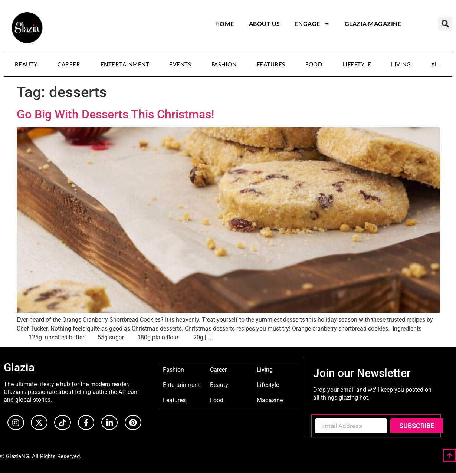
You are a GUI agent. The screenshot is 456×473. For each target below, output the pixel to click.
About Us (264, 23)
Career (69, 64)
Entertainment (125, 64)
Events (180, 64)
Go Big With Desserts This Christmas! (115, 114)
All (436, 64)
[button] (445, 24)
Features (271, 64)
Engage (312, 23)
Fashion (224, 64)
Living (401, 64)
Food (313, 64)
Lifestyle (356, 64)
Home (224, 23)
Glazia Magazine (373, 23)
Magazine (270, 399)
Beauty (26, 64)
